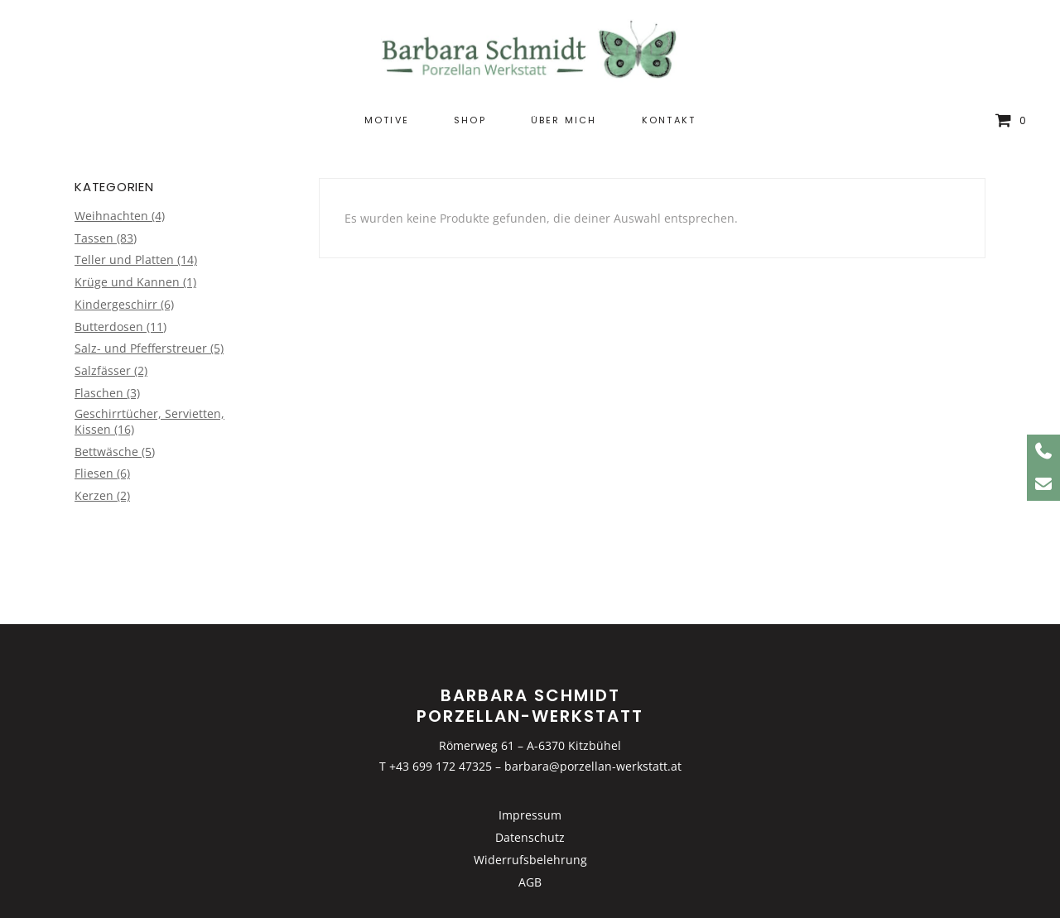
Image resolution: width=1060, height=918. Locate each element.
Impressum (530, 815)
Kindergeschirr (116, 304)
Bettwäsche (106, 451)
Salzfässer (103, 370)
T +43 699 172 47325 (435, 766)
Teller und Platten (124, 259)
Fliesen (94, 473)
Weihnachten (111, 215)
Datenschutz (530, 837)
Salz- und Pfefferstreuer (141, 348)
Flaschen (99, 393)
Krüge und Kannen (127, 282)
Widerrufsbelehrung (530, 860)
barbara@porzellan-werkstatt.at (593, 766)
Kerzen (94, 495)
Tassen (94, 238)
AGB (530, 882)
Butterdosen (109, 326)
